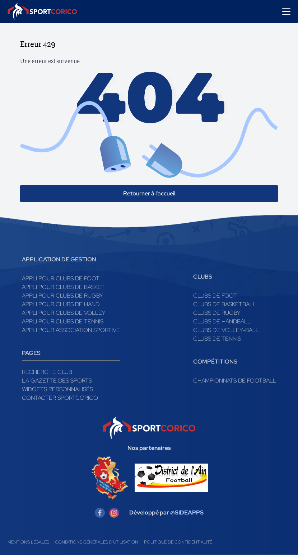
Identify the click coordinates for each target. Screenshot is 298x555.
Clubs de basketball (224, 304)
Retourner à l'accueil (149, 193)
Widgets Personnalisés (57, 389)
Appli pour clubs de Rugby (62, 295)
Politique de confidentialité (178, 542)
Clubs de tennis (217, 338)
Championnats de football (234, 380)
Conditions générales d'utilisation (96, 542)
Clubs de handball (222, 321)
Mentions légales (28, 542)
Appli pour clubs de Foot (60, 278)
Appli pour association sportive (71, 330)
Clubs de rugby (217, 313)
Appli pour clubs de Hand (60, 304)
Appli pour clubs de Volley (64, 313)
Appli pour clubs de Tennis (62, 321)
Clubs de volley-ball (226, 330)
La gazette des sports (57, 380)
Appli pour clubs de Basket (63, 287)
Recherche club (47, 372)
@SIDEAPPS (187, 512)
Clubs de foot (215, 295)
